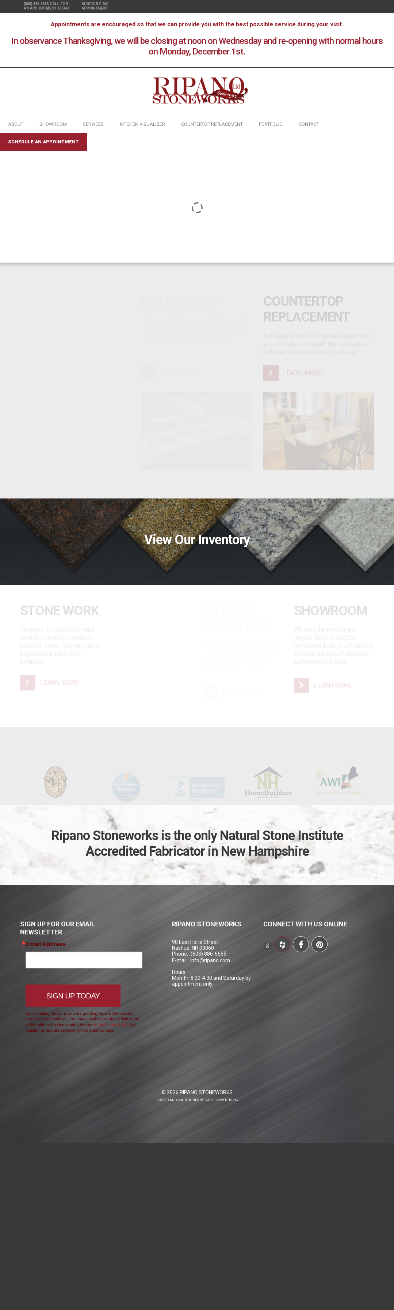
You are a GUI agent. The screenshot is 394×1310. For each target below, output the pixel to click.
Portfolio (271, 124)
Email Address (46, 944)
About (15, 124)
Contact (309, 124)
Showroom (53, 124)
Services (93, 124)
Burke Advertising (221, 1100)
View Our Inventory (197, 539)
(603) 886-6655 (47, 6)
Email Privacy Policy (112, 1024)
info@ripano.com (210, 960)
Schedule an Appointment (43, 141)
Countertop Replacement (212, 124)
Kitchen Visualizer (142, 124)
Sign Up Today (73, 996)
